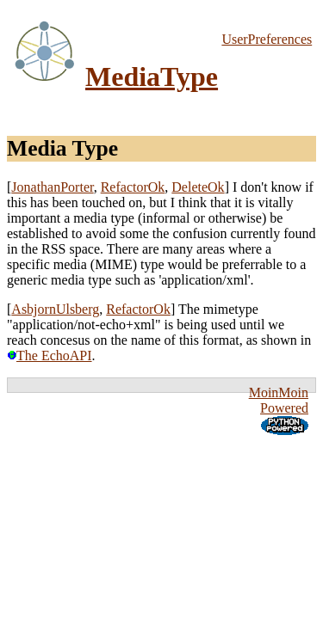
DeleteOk (197, 187)
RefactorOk (133, 187)
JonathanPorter (52, 187)
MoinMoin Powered (278, 400)
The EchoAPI (49, 355)
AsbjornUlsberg (55, 309)
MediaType (151, 76)
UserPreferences (266, 39)
